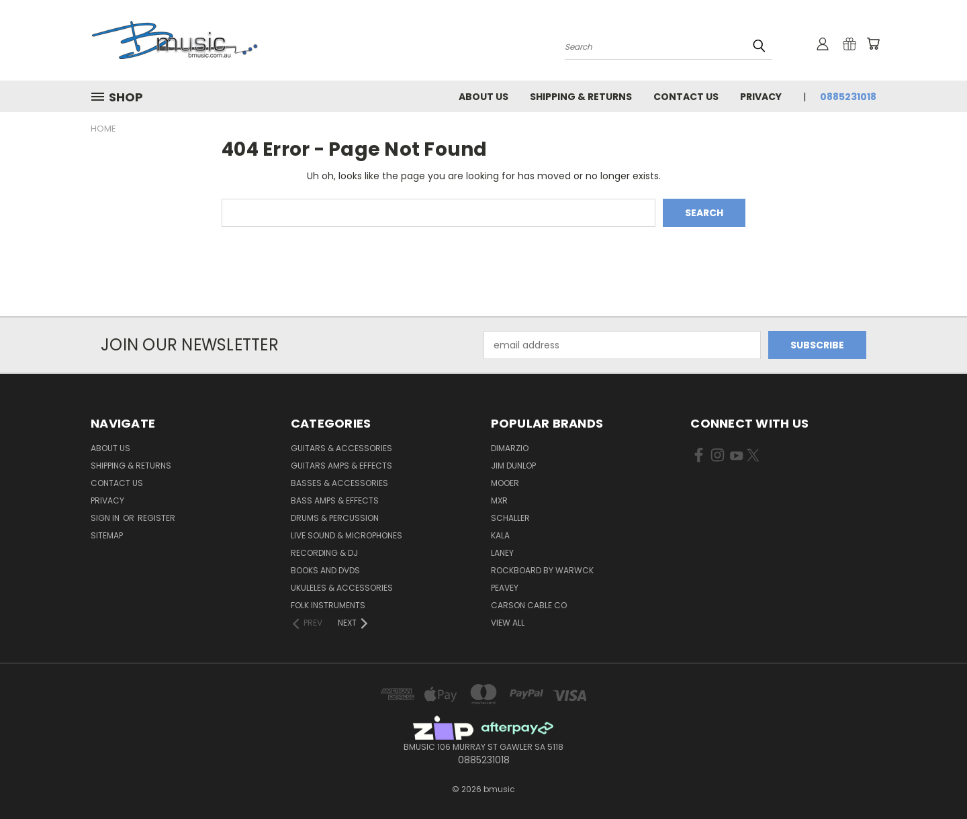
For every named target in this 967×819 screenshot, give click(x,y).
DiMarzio (509, 448)
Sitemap (107, 535)
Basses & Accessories (339, 483)
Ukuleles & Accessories (342, 587)
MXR (499, 500)
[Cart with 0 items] (873, 43)
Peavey (504, 587)
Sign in (106, 518)
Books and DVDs (325, 570)
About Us (483, 96)
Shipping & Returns (581, 96)
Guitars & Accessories (341, 448)
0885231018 (848, 96)
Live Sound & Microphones (346, 535)
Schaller (510, 518)
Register (156, 518)
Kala (500, 535)
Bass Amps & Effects (335, 500)
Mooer (505, 483)
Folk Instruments (328, 605)
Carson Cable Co (529, 605)
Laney (502, 553)
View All (507, 622)
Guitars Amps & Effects (341, 465)
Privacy (761, 96)
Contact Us (686, 96)
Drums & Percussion (335, 518)
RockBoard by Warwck (542, 570)
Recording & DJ (324, 553)
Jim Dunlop (513, 465)
